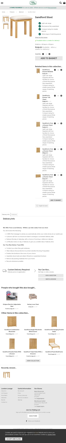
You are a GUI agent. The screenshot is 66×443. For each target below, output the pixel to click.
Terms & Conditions (23, 397)
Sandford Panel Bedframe (54, 352)
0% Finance (4, 393)
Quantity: (38, 54)
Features (14, 214)
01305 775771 (40, 406)
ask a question (51, 275)
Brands (3, 400)
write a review (51, 279)
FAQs (19, 393)
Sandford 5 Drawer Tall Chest (46, 97)
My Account (21, 391)
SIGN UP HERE (33, 416)
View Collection (33, 361)
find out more (52, 7)
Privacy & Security (22, 395)
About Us (3, 391)
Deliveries (3, 397)
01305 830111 (40, 398)
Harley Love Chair (33, 304)
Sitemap (20, 400)
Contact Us (4, 402)
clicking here (51, 434)
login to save (42, 206)
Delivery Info (6, 214)
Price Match (4, 395)
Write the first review (41, 37)
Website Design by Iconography (44, 428)
